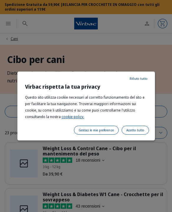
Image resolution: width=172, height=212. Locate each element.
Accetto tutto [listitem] (135, 130)
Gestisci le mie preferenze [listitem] (96, 130)
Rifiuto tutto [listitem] (139, 79)
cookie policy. (73, 116)
